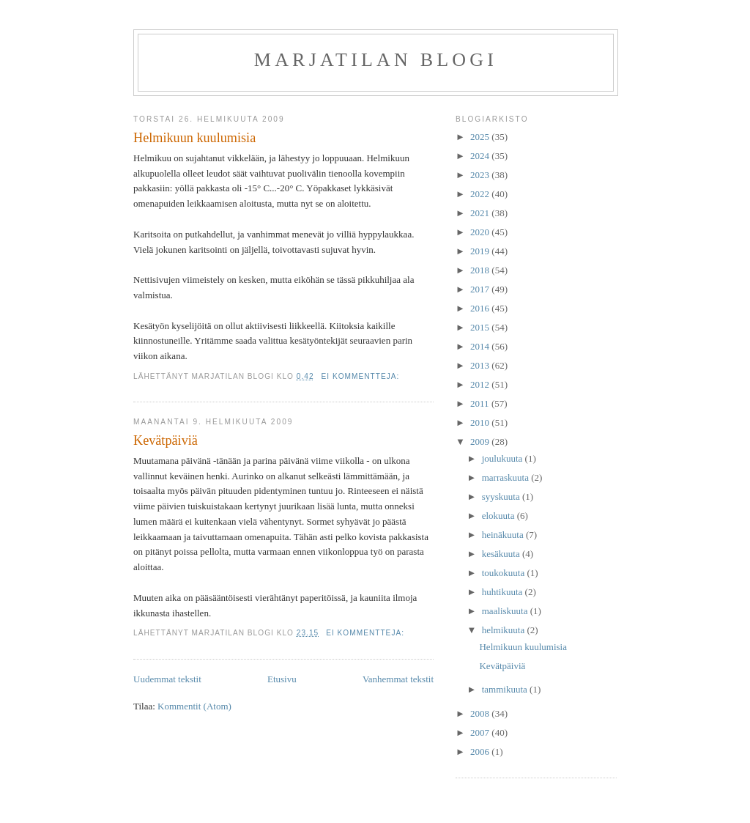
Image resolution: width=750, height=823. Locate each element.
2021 (480, 212)
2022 (480, 193)
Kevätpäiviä (165, 440)
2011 (480, 403)
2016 (480, 308)
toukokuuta (504, 572)
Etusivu (282, 678)
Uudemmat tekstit (167, 678)
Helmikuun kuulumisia (194, 137)
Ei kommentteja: (362, 376)
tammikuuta (506, 689)
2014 (480, 346)
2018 (480, 270)
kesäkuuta (502, 553)
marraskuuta (507, 477)
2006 (480, 751)
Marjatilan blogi (375, 59)
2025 (480, 136)
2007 (480, 732)
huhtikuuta (503, 591)
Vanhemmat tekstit (398, 678)
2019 (480, 251)
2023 (480, 174)
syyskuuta (502, 496)
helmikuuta (504, 629)
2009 (480, 441)
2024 (480, 155)
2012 (480, 384)
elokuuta (499, 515)
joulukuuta (503, 458)
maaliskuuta (506, 610)
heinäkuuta (504, 534)
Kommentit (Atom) (194, 706)
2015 (480, 327)
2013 (480, 365)
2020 (480, 231)
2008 (480, 713)
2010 (480, 422)
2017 (480, 289)
